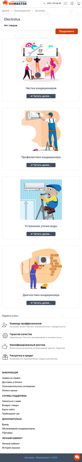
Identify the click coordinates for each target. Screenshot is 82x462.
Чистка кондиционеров (41, 88)
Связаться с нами (11, 401)
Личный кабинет (11, 443)
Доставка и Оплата (12, 382)
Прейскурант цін (11, 413)
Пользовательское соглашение (18, 386)
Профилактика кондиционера (41, 157)
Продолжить (66, 31)
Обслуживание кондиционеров (18, 428)
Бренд (5, 424)
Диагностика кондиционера (41, 295)
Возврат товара (10, 405)
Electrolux (40, 10)
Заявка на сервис (11, 378)
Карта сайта (8, 409)
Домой (5, 10)
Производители (22, 10)
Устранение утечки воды (41, 226)
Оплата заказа (9, 390)
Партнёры (7, 432)
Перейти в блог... (11, 316)
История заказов (11, 447)
